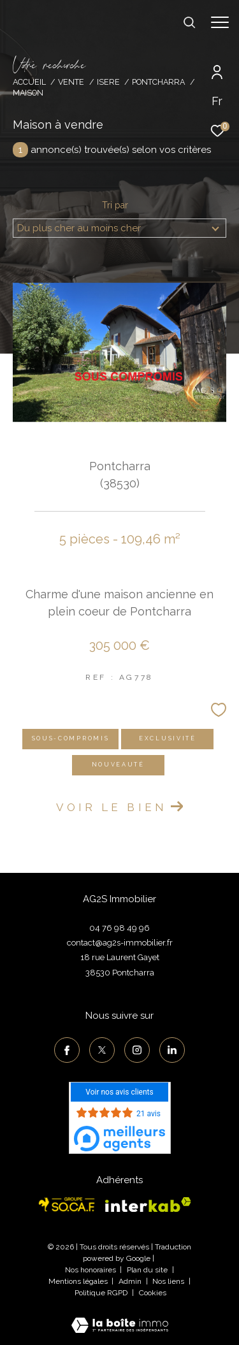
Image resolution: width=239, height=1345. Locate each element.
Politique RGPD (101, 1292)
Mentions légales (79, 1281)
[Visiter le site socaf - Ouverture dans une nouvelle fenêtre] (67, 1204)
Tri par (115, 205)
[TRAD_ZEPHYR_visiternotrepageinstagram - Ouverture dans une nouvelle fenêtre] (137, 1050)
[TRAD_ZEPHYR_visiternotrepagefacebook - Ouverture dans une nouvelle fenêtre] (67, 1050)
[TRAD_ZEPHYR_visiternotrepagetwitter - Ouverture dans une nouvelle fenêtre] (102, 1050)
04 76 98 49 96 (119, 928)
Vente (71, 82)
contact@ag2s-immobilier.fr (120, 942)
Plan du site (148, 1269)
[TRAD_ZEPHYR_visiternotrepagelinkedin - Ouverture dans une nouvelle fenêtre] (172, 1050)
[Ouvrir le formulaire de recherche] (189, 22)
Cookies (152, 1293)
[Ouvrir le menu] (220, 22)
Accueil (29, 82)
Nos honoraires (90, 1269)
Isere (108, 82)
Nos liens (169, 1281)
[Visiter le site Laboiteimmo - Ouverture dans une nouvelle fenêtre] (119, 1316)
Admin (131, 1281)
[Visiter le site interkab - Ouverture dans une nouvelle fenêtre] (148, 1204)
